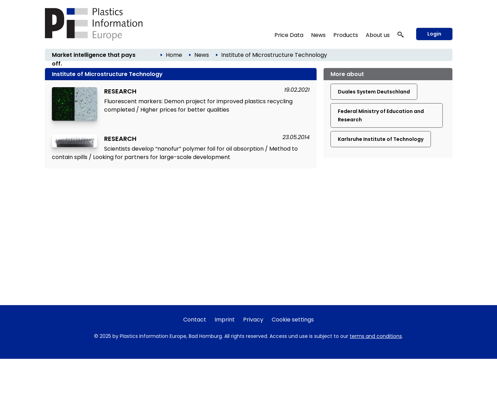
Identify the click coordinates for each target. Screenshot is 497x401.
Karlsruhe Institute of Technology (381, 139)
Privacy (253, 320)
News (318, 35)
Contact (194, 320)
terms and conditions (376, 336)
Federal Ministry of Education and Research (381, 115)
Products (345, 35)
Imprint (225, 320)
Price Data (288, 35)
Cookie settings (293, 320)
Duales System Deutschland (374, 91)
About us (378, 35)
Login (434, 33)
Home (174, 55)
